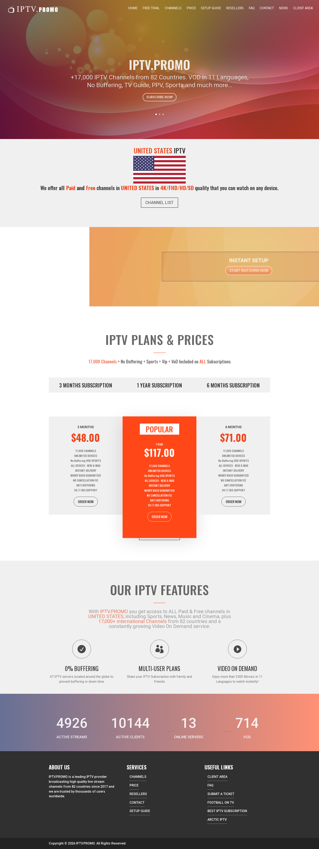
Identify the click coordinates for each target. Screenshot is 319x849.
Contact (267, 8)
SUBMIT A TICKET (220, 794)
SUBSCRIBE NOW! (159, 107)
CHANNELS (138, 777)
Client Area (303, 8)
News (283, 8)
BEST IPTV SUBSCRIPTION (227, 811)
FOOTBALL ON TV (220, 802)
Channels (173, 8)
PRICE (134, 785)
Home (132, 8)
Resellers (235, 8)
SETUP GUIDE (140, 811)
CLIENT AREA (217, 777)
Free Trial (151, 8)
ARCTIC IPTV (217, 820)
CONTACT (137, 802)
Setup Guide (211, 8)
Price (191, 8)
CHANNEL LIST (159, 202)
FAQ (252, 8)
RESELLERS (138, 794)
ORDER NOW (85, 514)
